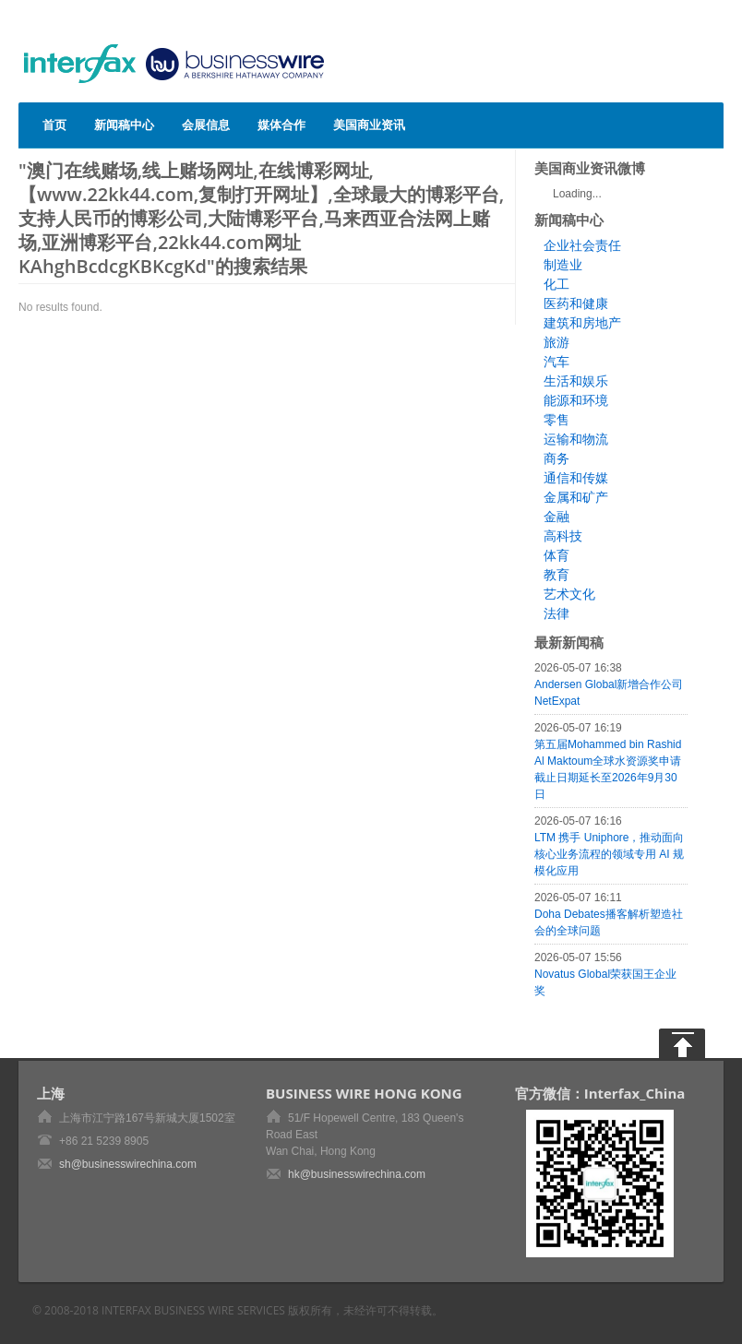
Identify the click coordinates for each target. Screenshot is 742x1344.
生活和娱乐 (576, 381)
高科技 (563, 536)
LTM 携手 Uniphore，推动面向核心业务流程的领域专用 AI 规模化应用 (609, 854)
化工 (556, 284)
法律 (556, 613)
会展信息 (206, 124)
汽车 (556, 361)
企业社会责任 (582, 245)
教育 (556, 574)
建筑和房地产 (582, 322)
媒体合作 (281, 124)
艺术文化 (569, 594)
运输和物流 (576, 439)
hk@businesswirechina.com (356, 1174)
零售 (556, 419)
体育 (556, 555)
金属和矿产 (576, 497)
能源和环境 (576, 400)
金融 (556, 516)
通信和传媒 (576, 477)
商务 (556, 458)
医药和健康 (576, 303)
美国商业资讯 (369, 124)
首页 (54, 124)
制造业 (563, 264)
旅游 (556, 342)
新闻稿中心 (124, 124)
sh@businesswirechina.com (128, 1164)
